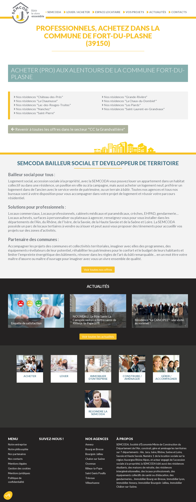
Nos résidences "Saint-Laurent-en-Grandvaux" (133, 109)
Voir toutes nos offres (98, 269)
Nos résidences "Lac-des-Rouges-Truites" (42, 105)
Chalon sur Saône (95, 458)
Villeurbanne (92, 482)
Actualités (157, 12)
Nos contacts (15, 458)
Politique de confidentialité (16, 479)
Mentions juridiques (19, 473)
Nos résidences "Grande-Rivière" (124, 97)
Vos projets (135, 12)
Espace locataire (107, 12)
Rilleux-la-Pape (93, 468)
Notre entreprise (17, 444)
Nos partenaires (17, 454)
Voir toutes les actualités (98, 336)
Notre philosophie (18, 449)
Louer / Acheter (78, 12)
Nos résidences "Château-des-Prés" (38, 97)
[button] (8, 495)
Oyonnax (90, 463)
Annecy (89, 444)
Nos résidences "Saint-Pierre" (34, 113)
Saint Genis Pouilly (95, 473)
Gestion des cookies (19, 468)
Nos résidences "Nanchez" (32, 109)
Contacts (179, 12)
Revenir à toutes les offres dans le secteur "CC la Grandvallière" (68, 129)
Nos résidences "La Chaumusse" (36, 101)
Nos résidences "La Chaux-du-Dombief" (129, 101)
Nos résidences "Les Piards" (121, 105)
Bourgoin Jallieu (94, 454)
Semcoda (54, 12)
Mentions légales (17, 463)
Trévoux (90, 478)
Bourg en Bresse (94, 449)
